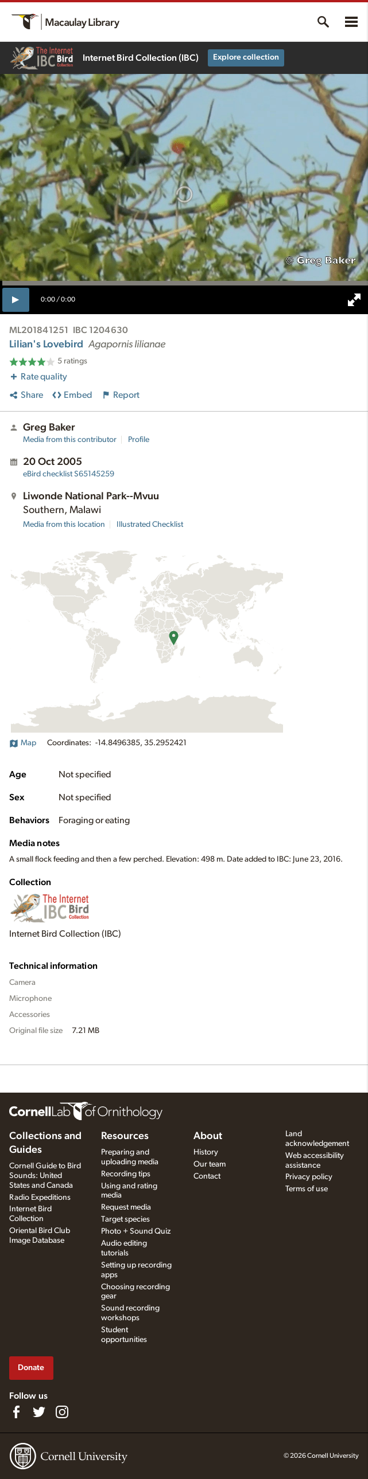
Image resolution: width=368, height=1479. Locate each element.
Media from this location (64, 525)
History (205, 1152)
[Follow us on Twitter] (39, 1412)
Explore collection (246, 57)
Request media (126, 1207)
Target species (125, 1219)
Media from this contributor (70, 440)
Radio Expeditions (40, 1198)
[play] (15, 300)
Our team (209, 1164)
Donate (31, 1367)
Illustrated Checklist (150, 525)
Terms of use (306, 1189)
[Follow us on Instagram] (62, 1412)
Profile (138, 440)
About (207, 1136)
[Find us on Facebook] (16, 1412)
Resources (125, 1136)
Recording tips (125, 1174)
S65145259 (68, 474)
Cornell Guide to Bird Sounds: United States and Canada (45, 1176)
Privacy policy (308, 1177)
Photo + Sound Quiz (136, 1231)
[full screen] (354, 300)
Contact (206, 1176)
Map (22, 743)
